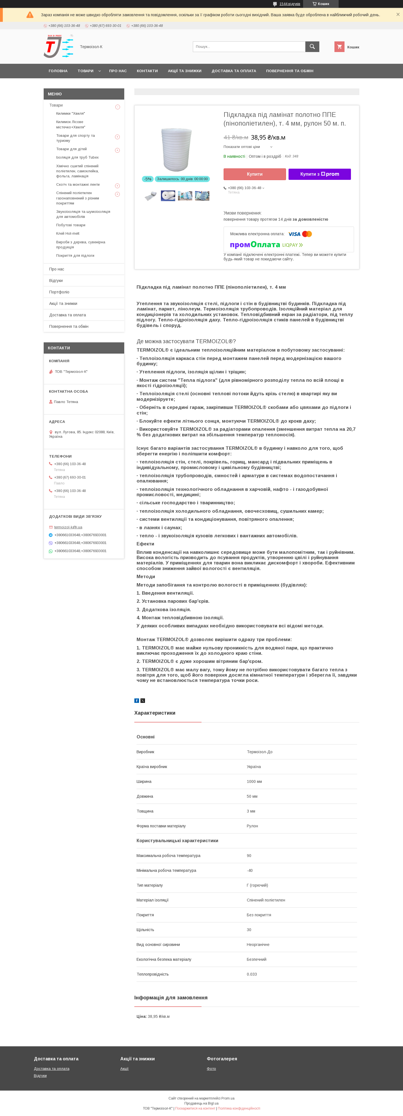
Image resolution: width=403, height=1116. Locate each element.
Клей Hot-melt (67, 233)
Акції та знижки (185, 71)
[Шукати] (312, 46)
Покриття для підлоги (75, 255)
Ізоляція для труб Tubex (77, 157)
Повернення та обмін (289, 71)
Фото (211, 1068)
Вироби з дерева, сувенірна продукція (80, 244)
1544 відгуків (290, 4)
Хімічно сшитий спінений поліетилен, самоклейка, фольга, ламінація (77, 171)
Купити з (319, 174)
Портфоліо (59, 292)
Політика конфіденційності (239, 1108)
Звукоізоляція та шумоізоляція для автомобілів (83, 214)
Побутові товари (70, 225)
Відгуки (56, 280)
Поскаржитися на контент (195, 1108)
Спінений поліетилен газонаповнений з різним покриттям (77, 198)
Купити (255, 174)
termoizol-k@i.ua (68, 527)
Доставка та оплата (234, 71)
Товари (85, 71)
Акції (124, 1068)
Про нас (118, 71)
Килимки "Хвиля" (70, 113)
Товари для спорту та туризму (75, 138)
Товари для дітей (71, 149)
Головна (58, 71)
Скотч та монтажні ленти (78, 184)
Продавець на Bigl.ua (201, 1103)
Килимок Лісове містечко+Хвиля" (70, 124)
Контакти (147, 71)
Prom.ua (228, 1098)
